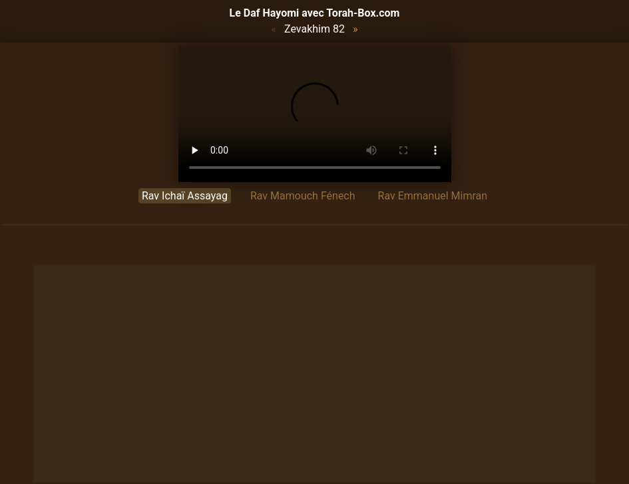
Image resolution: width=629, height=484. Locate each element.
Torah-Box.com (362, 13)
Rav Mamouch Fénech (302, 195)
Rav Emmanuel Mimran (433, 195)
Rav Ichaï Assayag (185, 195)
